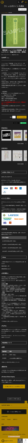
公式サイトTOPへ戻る (14, 399)
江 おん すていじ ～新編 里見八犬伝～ (11, 54)
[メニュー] (25, 2)
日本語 (3, 419)
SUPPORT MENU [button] (5, 405)
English (9, 419)
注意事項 (14, 303)
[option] (14, 31)
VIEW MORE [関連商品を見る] (20, 143)
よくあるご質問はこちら (14, 412)
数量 (11, 117)
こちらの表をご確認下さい (15, 358)
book (2, 54)
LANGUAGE (22, 9)
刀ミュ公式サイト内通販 (20, 441)
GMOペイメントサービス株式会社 (13, 298)
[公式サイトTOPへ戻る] (26, 402)
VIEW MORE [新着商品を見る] (20, 164)
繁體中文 (15, 419)
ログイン (25, 440)
